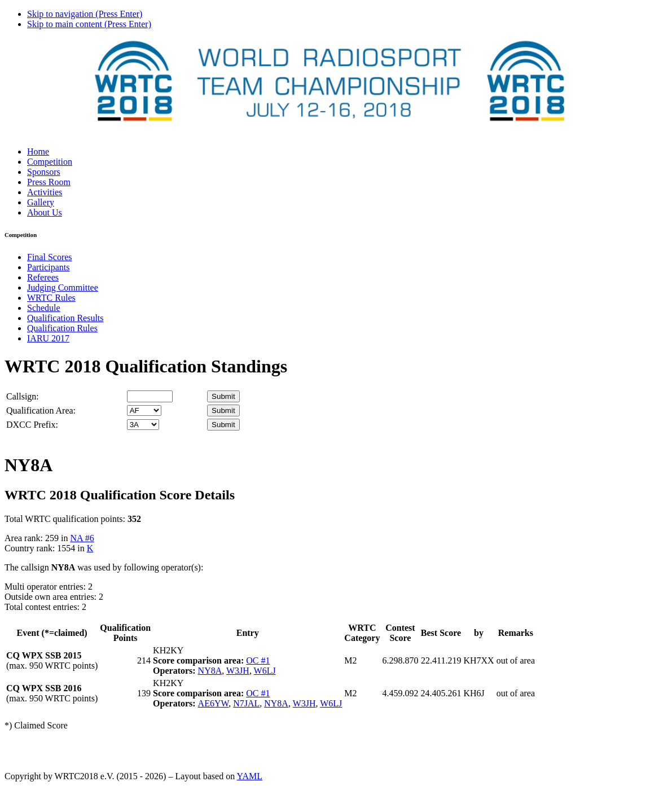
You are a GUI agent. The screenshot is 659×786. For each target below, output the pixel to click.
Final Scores (49, 257)
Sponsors (43, 172)
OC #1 (258, 660)
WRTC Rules (51, 297)
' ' (144, 410)
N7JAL (246, 703)
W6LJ (265, 670)
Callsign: (22, 396)
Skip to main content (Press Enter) (89, 24)
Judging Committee (62, 287)
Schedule (43, 308)
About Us (44, 212)
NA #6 (82, 538)
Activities (44, 192)
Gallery (40, 202)
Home (38, 151)
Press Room (49, 182)
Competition (49, 161)
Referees (43, 277)
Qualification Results (65, 318)
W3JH (237, 670)
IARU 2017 (48, 338)
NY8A (210, 670)
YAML (249, 776)
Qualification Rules (62, 328)
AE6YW (213, 703)
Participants (48, 267)
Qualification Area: (41, 410)
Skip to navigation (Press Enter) (84, 14)
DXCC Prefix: (32, 424)
